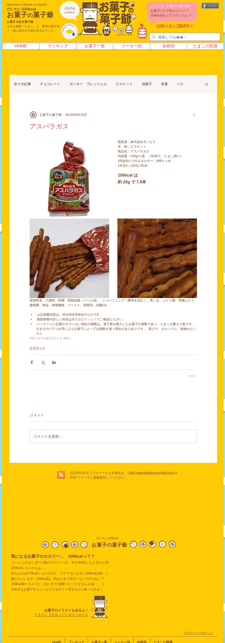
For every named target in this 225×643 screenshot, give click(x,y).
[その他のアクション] (194, 114)
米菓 (164, 84)
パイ (180, 84)
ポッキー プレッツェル (88, 84)
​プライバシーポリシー (198, 633)
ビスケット (124, 84)
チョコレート (50, 84)
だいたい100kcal (21, 9)
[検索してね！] (184, 37)
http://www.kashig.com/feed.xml (151, 473)
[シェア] (210, 5)
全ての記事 (22, 84)
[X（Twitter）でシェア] (43, 362)
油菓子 (147, 84)
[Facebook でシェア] (32, 362)
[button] (207, 84)
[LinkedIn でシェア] (54, 362)
